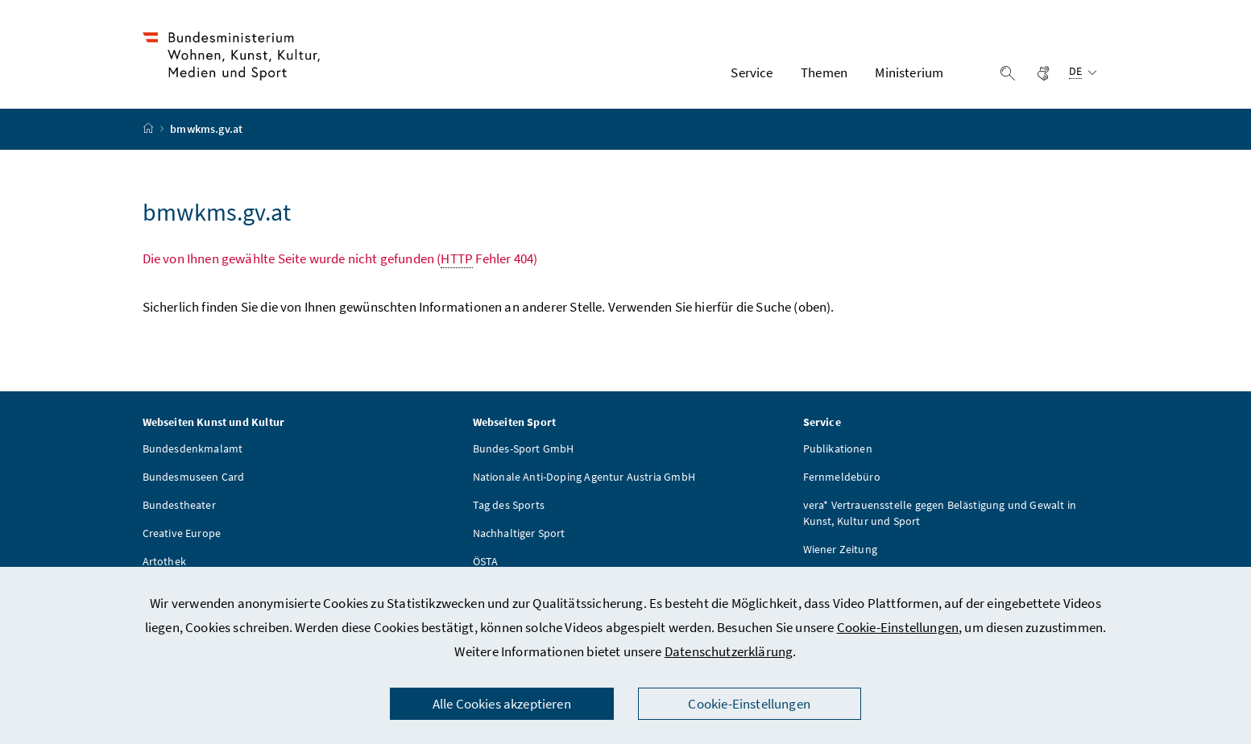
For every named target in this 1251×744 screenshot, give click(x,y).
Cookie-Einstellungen (898, 627)
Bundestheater (179, 507)
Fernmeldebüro (841, 479)
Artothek (164, 563)
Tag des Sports (509, 507)
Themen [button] (824, 73)
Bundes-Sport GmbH (523, 451)
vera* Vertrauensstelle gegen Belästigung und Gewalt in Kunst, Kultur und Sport (940, 515)
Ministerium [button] (909, 73)
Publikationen (837, 451)
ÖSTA (486, 563)
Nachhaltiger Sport (519, 535)
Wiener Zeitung (840, 551)
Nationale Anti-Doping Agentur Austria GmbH (584, 479)
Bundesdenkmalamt (193, 451)
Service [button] (752, 73)
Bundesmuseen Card (194, 479)
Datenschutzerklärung (729, 651)
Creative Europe (182, 535)
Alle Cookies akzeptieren (502, 704)
